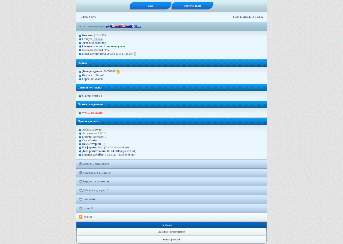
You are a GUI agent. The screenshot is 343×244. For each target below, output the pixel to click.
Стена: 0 (86, 208)
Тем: (100, 147)
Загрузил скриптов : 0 (94, 182)
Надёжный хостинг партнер (171, 231)
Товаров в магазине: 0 (94, 164)
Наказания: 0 (88, 199)
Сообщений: (117, 147)
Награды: (88, 49)
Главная (85, 217)
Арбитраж (88, 129)
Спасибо (87, 140)
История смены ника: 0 (95, 173)
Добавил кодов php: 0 (93, 190)
